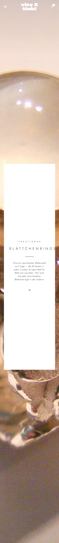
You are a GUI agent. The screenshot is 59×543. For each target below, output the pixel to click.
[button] (5, 7)
